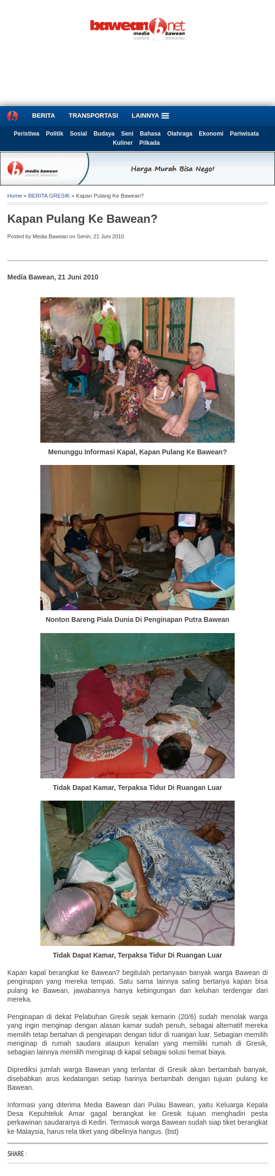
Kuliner (123, 142)
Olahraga (179, 133)
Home (14, 196)
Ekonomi (211, 133)
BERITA (43, 115)
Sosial (78, 133)
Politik (54, 133)
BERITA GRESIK (49, 196)
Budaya (103, 133)
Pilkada (149, 142)
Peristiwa (26, 133)
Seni (127, 133)
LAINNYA (151, 115)
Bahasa (150, 133)
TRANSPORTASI (93, 115)
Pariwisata (244, 133)
